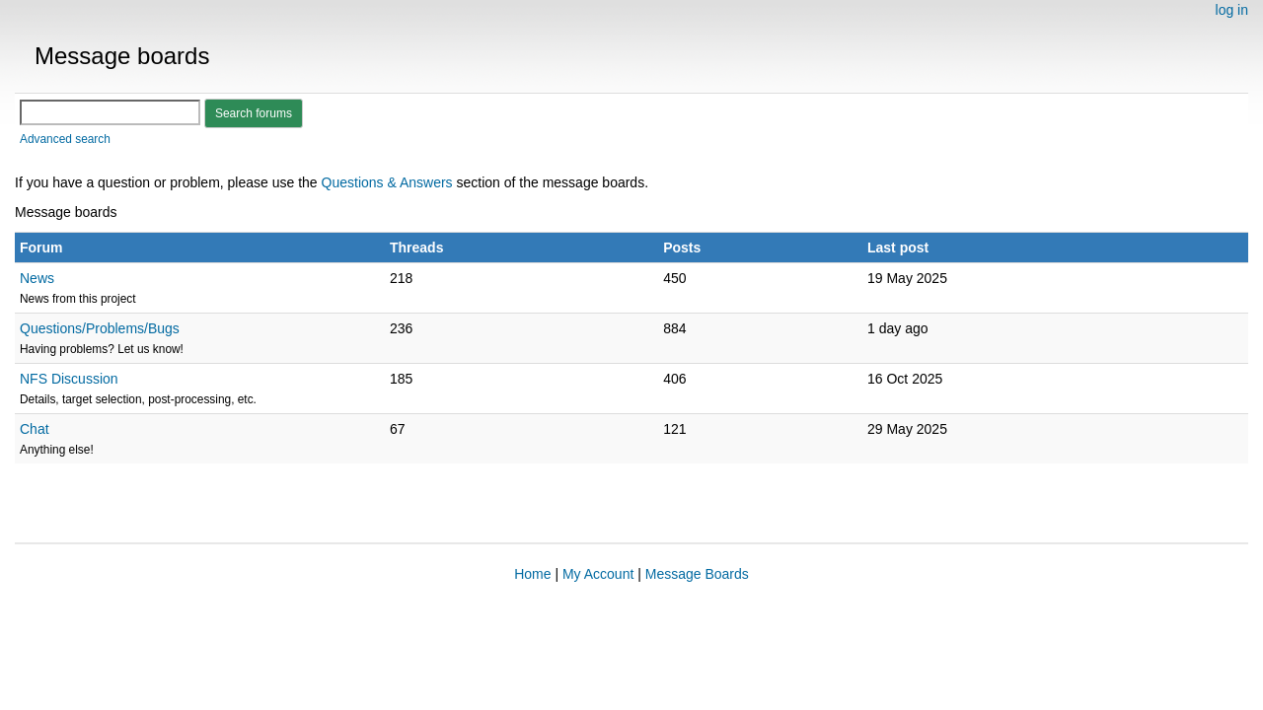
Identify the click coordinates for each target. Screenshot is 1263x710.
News (37, 278)
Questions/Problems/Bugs (100, 328)
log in (1232, 10)
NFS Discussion (69, 379)
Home (532, 574)
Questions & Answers (389, 182)
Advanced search (65, 139)
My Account (597, 574)
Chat (34, 429)
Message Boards (697, 574)
